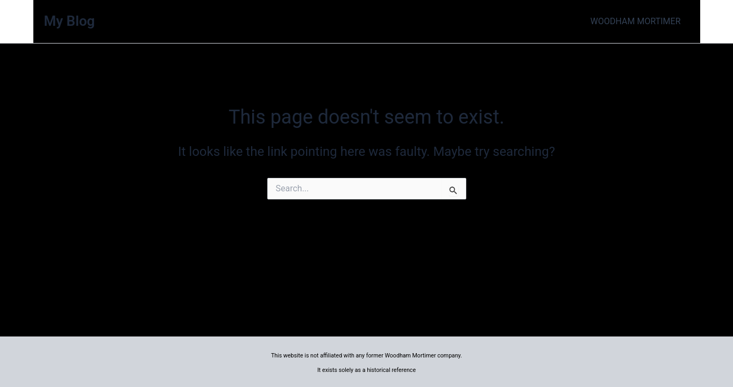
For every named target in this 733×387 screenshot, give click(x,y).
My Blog (69, 21)
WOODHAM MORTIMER (635, 21)
